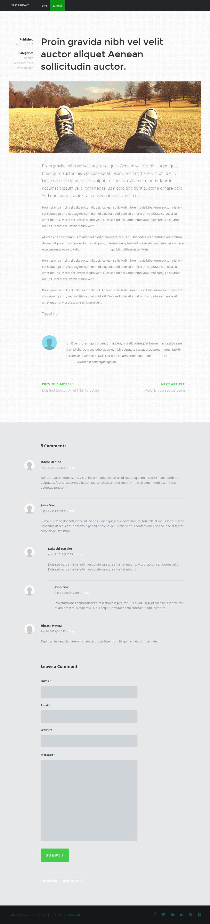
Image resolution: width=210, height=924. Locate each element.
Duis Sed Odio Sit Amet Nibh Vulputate (77, 387)
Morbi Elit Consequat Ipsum (150, 387)
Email (46, 705)
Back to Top (72, 881)
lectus (69, 313)
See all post (49, 881)
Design (28, 58)
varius (81, 313)
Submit (55, 855)
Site (44, 5)
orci (61, 313)
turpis (91, 313)
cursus (156, 356)
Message (48, 755)
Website (46, 730)
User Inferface (23, 63)
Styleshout (73, 915)
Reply (72, 467)
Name (46, 681)
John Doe (73, 336)
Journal (57, 5)
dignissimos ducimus (95, 249)
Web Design (25, 68)
